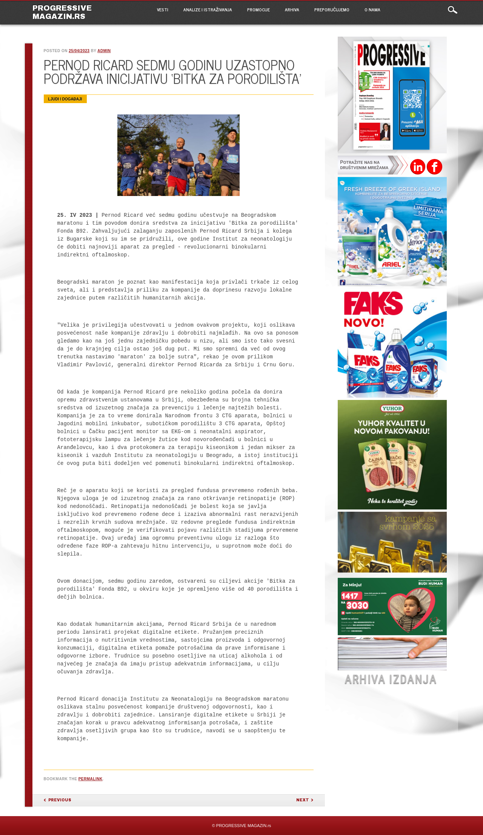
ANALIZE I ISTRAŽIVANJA (207, 9)
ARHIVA (292, 9)
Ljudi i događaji (65, 99)
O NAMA (372, 9)
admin (104, 51)
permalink (90, 779)
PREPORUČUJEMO (331, 9)
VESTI (162, 9)
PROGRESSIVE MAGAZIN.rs (62, 12)
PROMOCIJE (258, 9)
